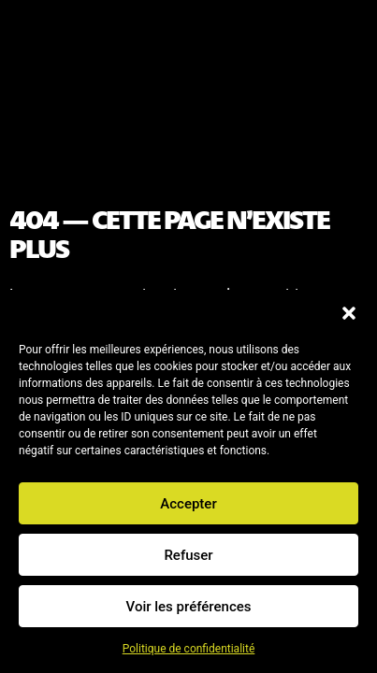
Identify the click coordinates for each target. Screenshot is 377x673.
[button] (349, 313)
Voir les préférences (189, 606)
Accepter (188, 503)
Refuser (188, 555)
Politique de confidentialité (189, 648)
